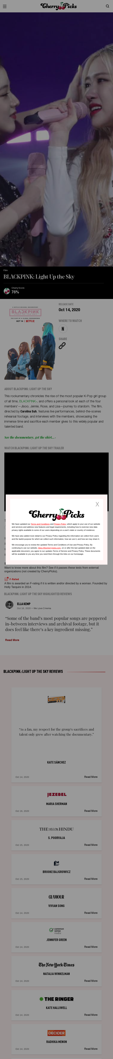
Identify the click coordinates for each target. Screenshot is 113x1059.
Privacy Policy (60, 524)
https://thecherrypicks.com (49, 548)
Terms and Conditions (40, 524)
